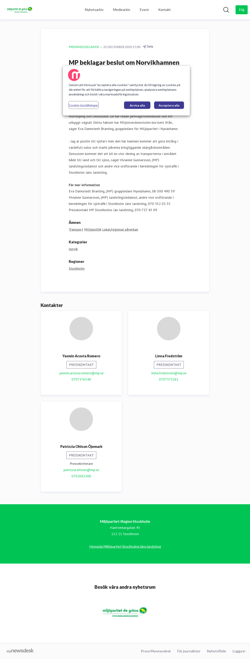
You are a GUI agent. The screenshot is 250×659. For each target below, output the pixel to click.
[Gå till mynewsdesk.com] (20, 651)
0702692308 (81, 476)
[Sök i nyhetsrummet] (226, 10)
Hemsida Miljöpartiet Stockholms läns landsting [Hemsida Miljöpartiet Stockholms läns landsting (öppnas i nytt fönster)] (125, 546)
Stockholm (77, 268)
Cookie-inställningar (83, 105)
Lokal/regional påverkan (120, 229)
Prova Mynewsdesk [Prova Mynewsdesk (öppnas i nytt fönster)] (156, 651)
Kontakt (164, 9)
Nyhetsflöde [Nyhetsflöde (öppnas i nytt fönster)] (216, 651)
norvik (73, 249)
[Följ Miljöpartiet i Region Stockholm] (242, 9)
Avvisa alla (137, 105)
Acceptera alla (169, 105)
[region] (126, 91)
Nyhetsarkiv (94, 9)
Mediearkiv (121, 9)
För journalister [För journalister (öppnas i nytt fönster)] (189, 651)
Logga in (238, 651)
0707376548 (81, 379)
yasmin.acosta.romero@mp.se (81, 373)
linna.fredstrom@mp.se (168, 373)
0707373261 (169, 379)
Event (144, 9)
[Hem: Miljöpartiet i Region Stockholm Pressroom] (19, 9)
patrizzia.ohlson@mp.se (81, 470)
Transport (76, 229)
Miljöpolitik (92, 229)
